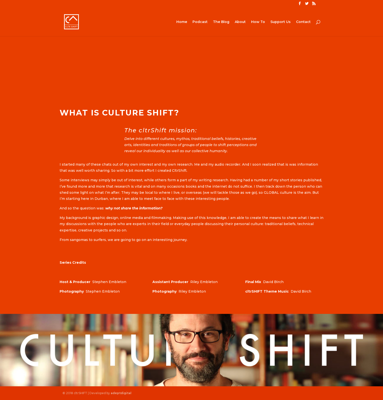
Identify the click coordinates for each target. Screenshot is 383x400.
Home (181, 22)
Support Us (280, 22)
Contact (303, 22)
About (240, 22)
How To (258, 22)
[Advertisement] (191, 64)
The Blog (221, 22)
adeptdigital (121, 393)
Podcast (200, 22)
